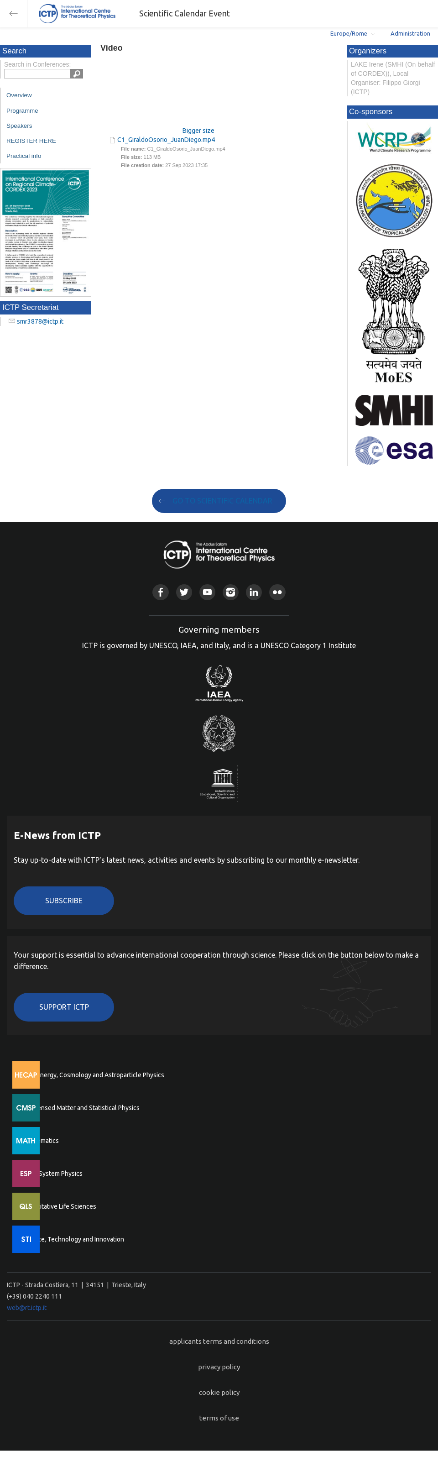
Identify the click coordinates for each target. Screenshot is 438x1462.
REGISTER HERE (31, 140)
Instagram (231, 592)
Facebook (160, 592)
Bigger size (198, 130)
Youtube (207, 592)
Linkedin (254, 592)
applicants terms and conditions (219, 1341)
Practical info (23, 155)
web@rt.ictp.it (27, 1307)
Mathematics (40, 1140)
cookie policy (219, 1392)
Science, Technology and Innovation (73, 1239)
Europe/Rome (348, 33)
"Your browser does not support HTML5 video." (157, 95)
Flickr (277, 592)
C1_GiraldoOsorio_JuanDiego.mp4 (166, 139)
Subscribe (64, 900)
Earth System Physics (52, 1173)
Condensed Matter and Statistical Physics (81, 1107)
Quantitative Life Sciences (59, 1206)
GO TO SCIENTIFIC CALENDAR (222, 501)
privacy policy (219, 1367)
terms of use (219, 1418)
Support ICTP (64, 1007)
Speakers (19, 125)
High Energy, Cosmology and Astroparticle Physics (93, 1075)
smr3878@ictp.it (40, 321)
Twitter (184, 592)
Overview (19, 95)
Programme (22, 110)
